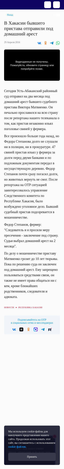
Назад (10, 15)
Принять (32, 456)
